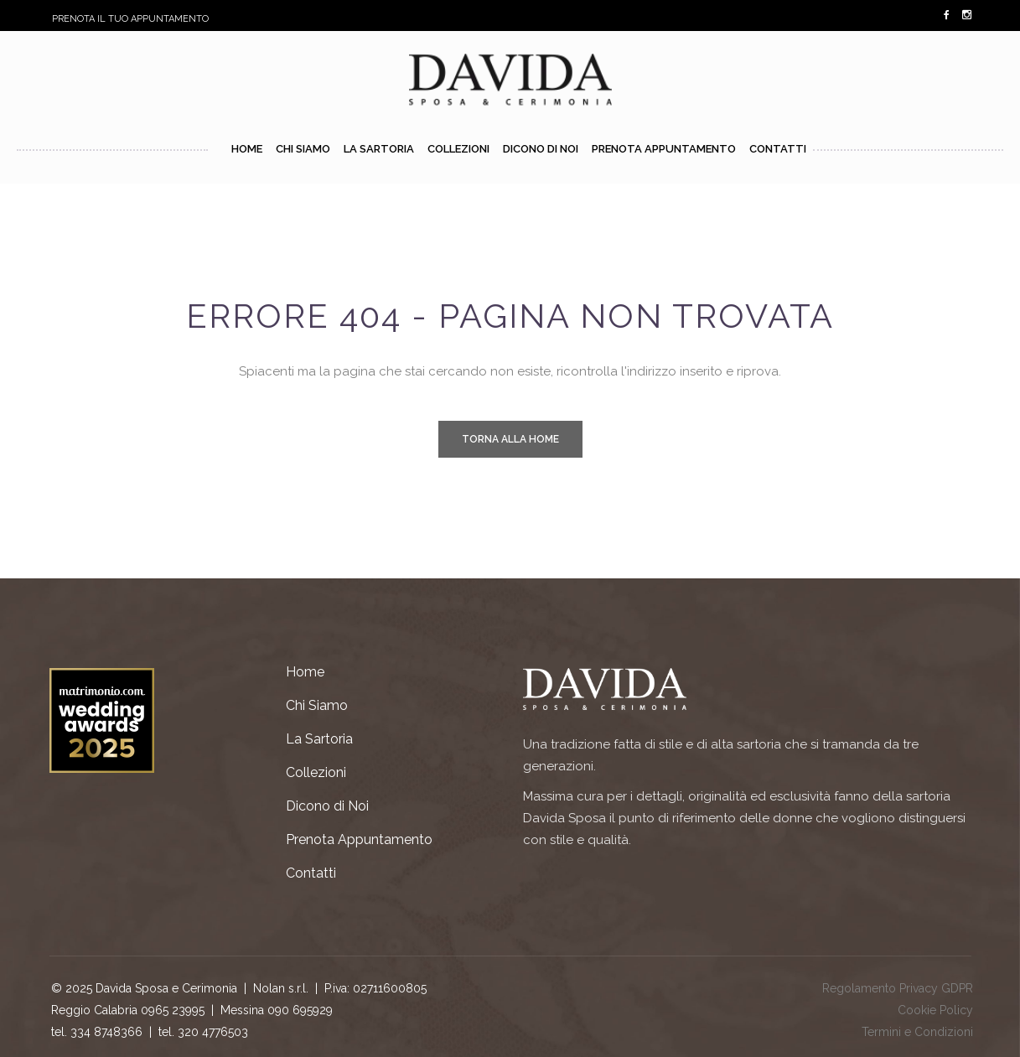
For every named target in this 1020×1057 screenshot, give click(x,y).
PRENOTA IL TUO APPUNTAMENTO (130, 18)
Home (305, 672)
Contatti (311, 873)
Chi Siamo (317, 705)
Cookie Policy (935, 1010)
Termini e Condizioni (917, 1032)
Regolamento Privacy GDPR (897, 988)
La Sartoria (319, 739)
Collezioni (316, 772)
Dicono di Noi (327, 806)
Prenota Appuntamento (359, 839)
